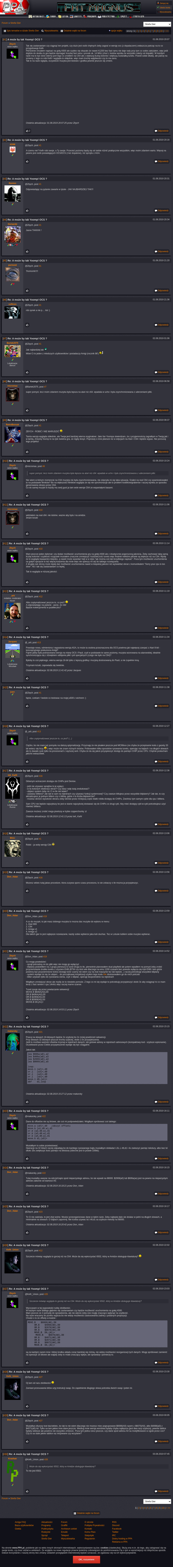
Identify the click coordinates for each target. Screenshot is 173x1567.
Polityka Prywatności (94, 1540)
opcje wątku (116, 30)
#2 (4, 140)
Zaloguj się (164, 3)
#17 (5, 770)
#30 (5, 1469)
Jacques (12, 641)
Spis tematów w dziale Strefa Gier (21, 30)
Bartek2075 (12, 343)
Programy (90, 17)
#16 (5, 726)
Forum (51, 17)
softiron (12, 304)
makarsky (12, 1031)
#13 (5, 591)
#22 (5, 1026)
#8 (4, 381)
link (105, 974)
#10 (5, 460)
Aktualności (36, 17)
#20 (5, 911)
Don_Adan (12, 876)
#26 (5, 1254)
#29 (5, 1430)
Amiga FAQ (20, 1537)
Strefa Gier (136, 17)
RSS (114, 1537)
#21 (5, 951)
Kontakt (88, 1544)
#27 (5, 1298)
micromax (12, 386)
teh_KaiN (12, 775)
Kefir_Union (12, 1259)
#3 (4, 178)
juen (12, 692)
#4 (4, 219)
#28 (5, 1386)
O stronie (89, 1537)
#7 (4, 338)
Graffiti (75, 17)
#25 (5, 1216)
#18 (5, 833)
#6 (4, 299)
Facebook (117, 1544)
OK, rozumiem (86, 1559)
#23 (5, 1117)
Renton (12, 183)
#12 (5, 543)
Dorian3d (12, 224)
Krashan (12, 1473)
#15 (5, 687)
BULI (12, 838)
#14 (5, 637)
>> (167, 31)
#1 (4, 39)
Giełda (63, 17)
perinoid (12, 265)
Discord (115, 1540)
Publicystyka (106, 17)
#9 (4, 420)
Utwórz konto (165, 8)
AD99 (12, 144)
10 (161, 31)
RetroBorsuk (12, 424)
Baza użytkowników (24, 1540)
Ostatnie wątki (73, 30)
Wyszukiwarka (165, 12)
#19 (5, 872)
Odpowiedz (162, 131)
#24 (5, 1177)
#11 (5, 504)
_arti (12, 595)
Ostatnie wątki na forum (86, 1528)
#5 (4, 260)
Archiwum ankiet (69, 1544)
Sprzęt (122, 17)
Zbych (12, 44)
